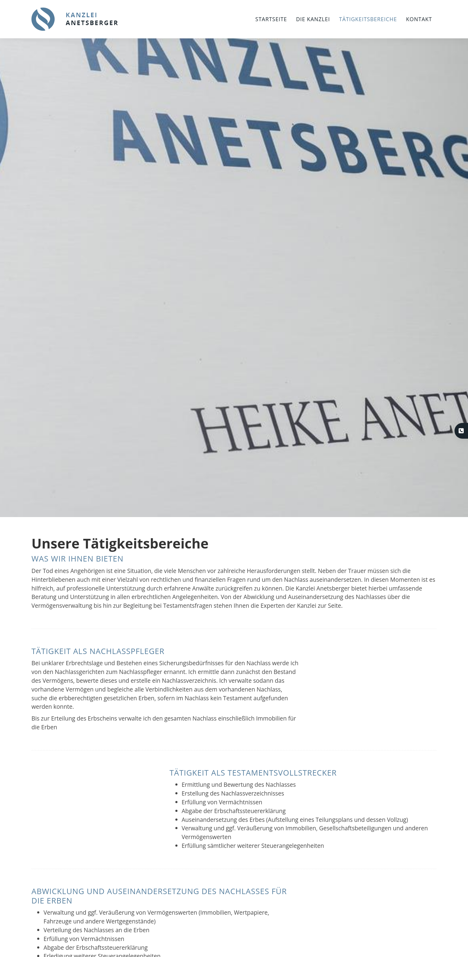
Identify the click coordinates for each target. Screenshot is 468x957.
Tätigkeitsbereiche (368, 19)
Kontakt (419, 19)
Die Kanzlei (313, 19)
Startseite (271, 19)
